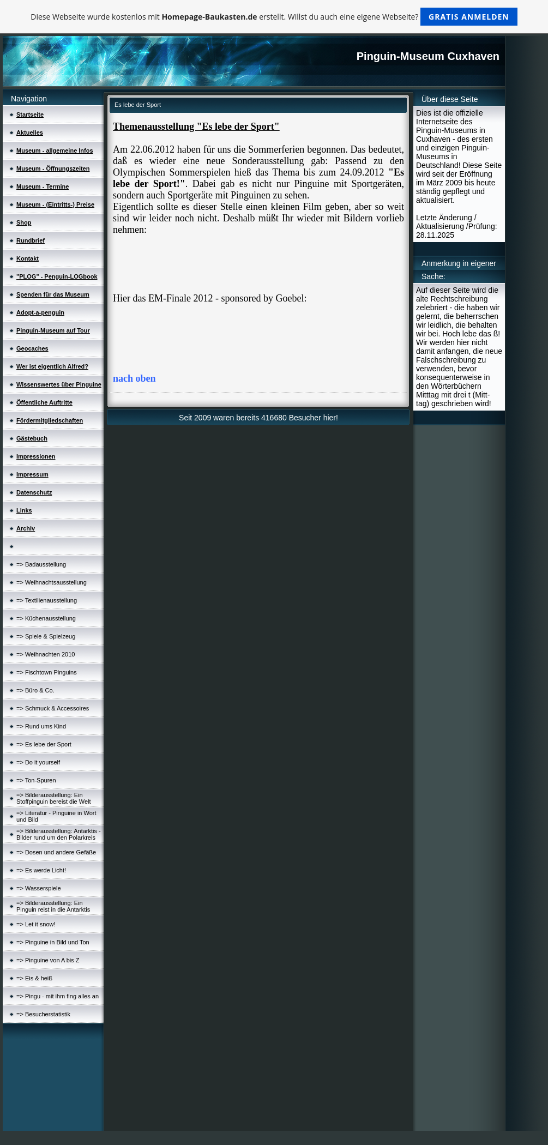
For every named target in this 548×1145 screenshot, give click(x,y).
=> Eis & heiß (34, 978)
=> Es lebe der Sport (43, 744)
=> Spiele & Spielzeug (45, 636)
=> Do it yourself (38, 762)
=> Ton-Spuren (36, 780)
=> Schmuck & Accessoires (52, 708)
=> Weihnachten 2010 (45, 654)
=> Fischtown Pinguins (46, 672)
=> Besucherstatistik (43, 1014)
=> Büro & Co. (35, 690)
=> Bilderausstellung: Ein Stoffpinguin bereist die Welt (53, 798)
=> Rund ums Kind (41, 726)
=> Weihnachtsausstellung (51, 582)
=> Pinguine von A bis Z (48, 960)
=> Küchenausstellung (46, 618)
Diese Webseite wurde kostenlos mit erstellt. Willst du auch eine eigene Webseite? (274, 17)
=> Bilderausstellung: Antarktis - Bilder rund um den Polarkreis (58, 834)
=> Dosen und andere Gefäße (56, 852)
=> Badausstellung (41, 564)
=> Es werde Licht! (41, 870)
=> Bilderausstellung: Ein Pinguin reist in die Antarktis (53, 906)
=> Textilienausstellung (46, 600)
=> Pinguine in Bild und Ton (52, 942)
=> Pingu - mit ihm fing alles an (57, 996)
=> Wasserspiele (38, 888)
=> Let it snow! (36, 924)
